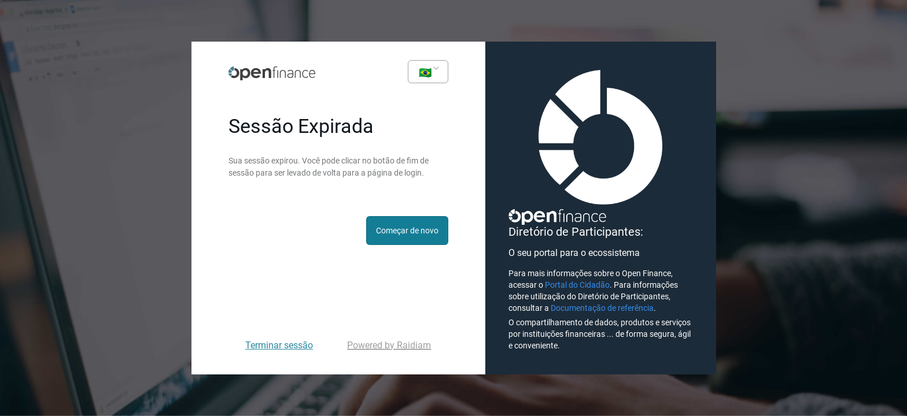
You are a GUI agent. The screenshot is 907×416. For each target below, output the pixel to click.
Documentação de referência (602, 308)
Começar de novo (407, 230)
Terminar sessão (279, 345)
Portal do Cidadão (577, 284)
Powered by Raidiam (389, 345)
